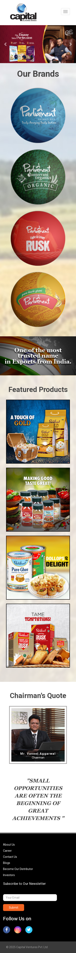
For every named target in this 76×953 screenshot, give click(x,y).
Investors (9, 875)
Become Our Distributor (18, 869)
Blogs (6, 862)
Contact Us (10, 856)
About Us (9, 844)
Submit (13, 907)
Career (7, 850)
